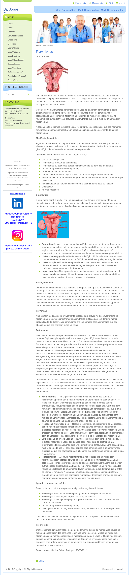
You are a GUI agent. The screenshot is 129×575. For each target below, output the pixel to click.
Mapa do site (97, 3)
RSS (111, 3)
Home (38, 45)
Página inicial (80, 3)
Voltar (41, 561)
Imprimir (122, 3)
